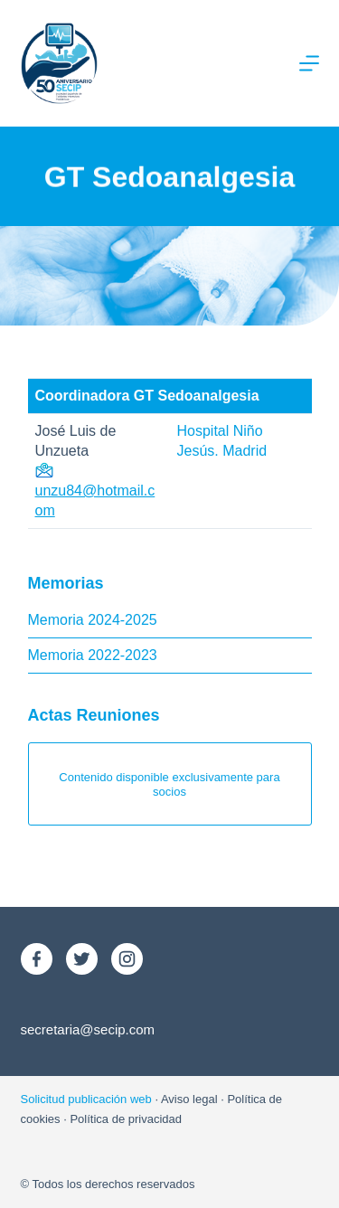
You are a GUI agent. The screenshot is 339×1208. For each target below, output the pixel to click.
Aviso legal (189, 1099)
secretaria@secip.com (88, 1029)
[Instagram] (127, 959)
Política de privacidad (126, 1119)
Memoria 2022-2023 (92, 655)
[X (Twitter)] (82, 959)
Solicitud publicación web (86, 1099)
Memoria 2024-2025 (92, 620)
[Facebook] (36, 959)
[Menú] (309, 63)
